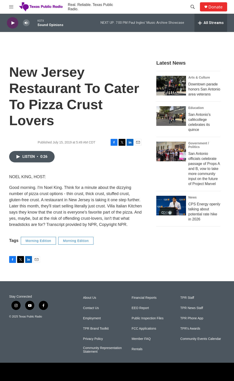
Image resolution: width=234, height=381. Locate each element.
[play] (12, 23)
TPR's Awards (190, 328)
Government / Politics (198, 145)
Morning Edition (38, 241)
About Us (89, 297)
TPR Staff (187, 297)
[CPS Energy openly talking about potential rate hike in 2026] (171, 205)
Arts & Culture (199, 77)
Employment (92, 318)
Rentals (137, 349)
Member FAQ (141, 339)
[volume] (26, 23)
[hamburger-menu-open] (11, 6)
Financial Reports (144, 297)
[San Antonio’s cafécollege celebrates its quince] (171, 116)
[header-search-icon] (192, 7)
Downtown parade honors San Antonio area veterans (204, 89)
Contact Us (91, 308)
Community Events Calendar (200, 339)
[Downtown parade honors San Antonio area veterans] (171, 85)
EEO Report (140, 308)
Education (196, 108)
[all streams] (210, 23)
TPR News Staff (191, 308)
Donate (215, 7)
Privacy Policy (93, 339)
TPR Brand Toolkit (96, 328)
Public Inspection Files (147, 318)
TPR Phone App (191, 318)
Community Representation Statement (102, 349)
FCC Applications (144, 328)
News (192, 197)
